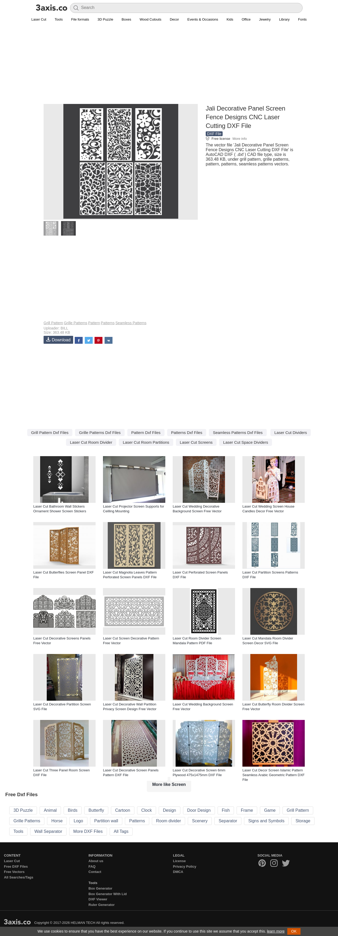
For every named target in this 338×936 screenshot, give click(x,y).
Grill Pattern (53, 323)
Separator (228, 821)
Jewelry (265, 19)
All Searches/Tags (18, 877)
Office (246, 19)
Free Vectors (14, 872)
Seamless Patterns (131, 323)
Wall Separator (48, 831)
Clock (146, 810)
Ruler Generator (101, 905)
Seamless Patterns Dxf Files (237, 432)
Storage (302, 821)
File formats (80, 19)
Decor (174, 19)
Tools (59, 19)
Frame (247, 810)
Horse (57, 821)
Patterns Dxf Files (186, 432)
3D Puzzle (105, 19)
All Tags (121, 831)
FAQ (92, 866)
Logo (78, 821)
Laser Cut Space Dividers (245, 442)
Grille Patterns (75, 323)
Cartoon (122, 810)
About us (95, 861)
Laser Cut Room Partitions (146, 442)
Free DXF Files (16, 866)
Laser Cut (38, 19)
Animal (50, 810)
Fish (226, 810)
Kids (230, 19)
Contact (94, 872)
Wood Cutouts (150, 19)
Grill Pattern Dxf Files (50, 432)
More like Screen (169, 784)
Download (58, 339)
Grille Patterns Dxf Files (100, 432)
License (179, 861)
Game (270, 810)
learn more (276, 931)
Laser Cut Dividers (290, 432)
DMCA (178, 872)
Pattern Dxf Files (146, 432)
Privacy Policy (184, 866)
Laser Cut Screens (196, 442)
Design (169, 810)
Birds (72, 810)
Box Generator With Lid (107, 894)
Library (284, 19)
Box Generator (100, 888)
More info (239, 139)
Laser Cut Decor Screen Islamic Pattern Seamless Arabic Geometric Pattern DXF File (273, 775)
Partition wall (106, 821)
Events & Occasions (202, 19)
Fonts (302, 19)
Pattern (94, 323)
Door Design (199, 810)
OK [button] (294, 931)
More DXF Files (88, 831)
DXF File (214, 134)
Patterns (108, 323)
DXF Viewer (97, 899)
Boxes (126, 19)
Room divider (168, 821)
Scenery (200, 821)
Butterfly (96, 810)
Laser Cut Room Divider (91, 442)
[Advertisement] (169, 66)
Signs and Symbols (266, 821)
